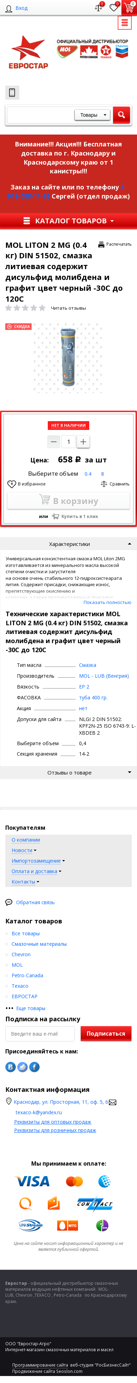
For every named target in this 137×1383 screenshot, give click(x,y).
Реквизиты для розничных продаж (55, 1130)
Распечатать (119, 244)
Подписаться (106, 1033)
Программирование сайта (40, 1365)
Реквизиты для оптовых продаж (52, 1121)
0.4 (88, 473)
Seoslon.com (69, 1371)
